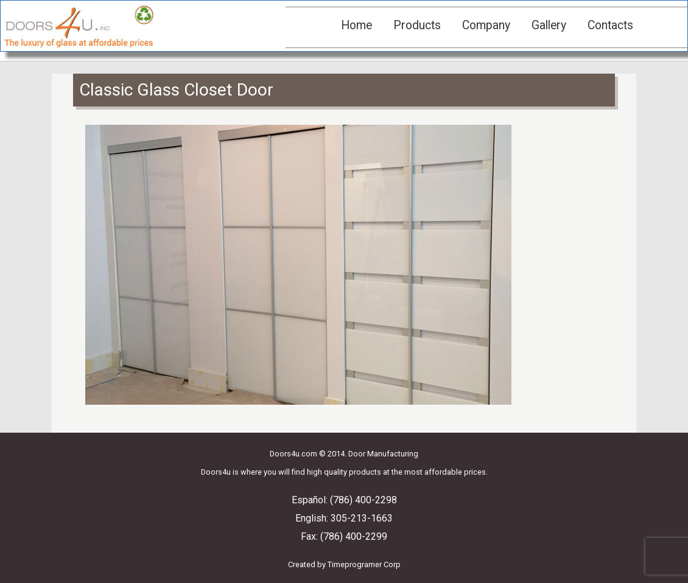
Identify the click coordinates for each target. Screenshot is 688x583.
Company (486, 25)
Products (417, 25)
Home (356, 25)
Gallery (549, 25)
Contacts (610, 25)
